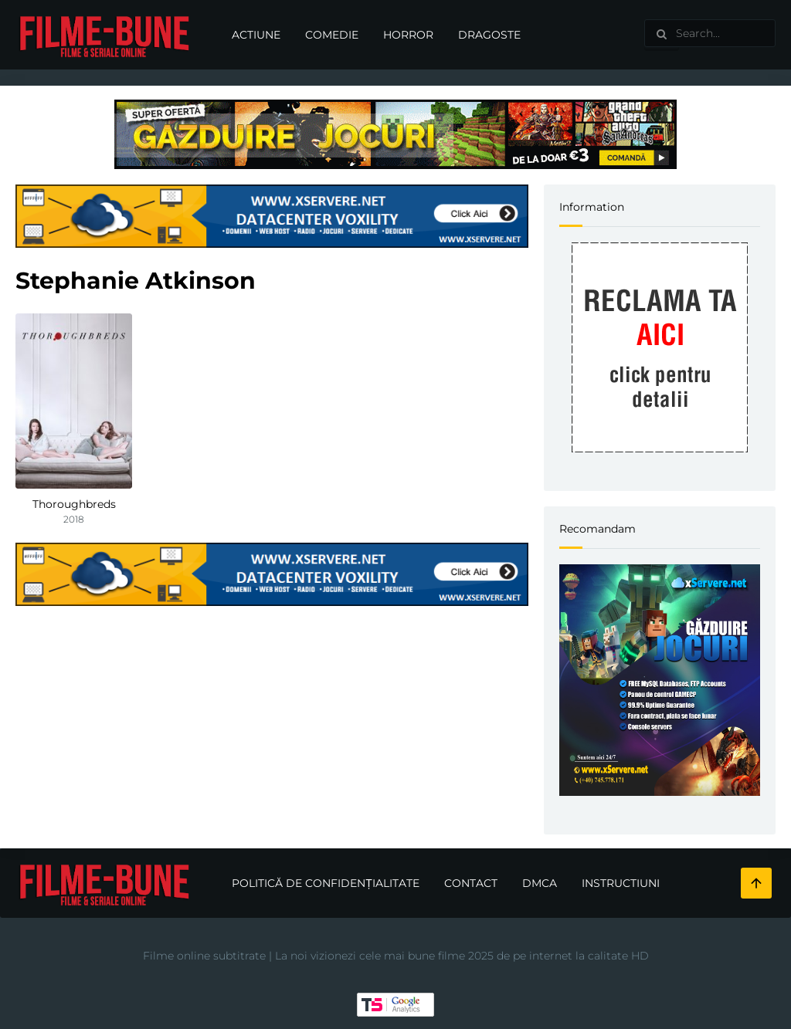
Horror (408, 35)
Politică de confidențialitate (325, 883)
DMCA (539, 883)
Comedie (331, 35)
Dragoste (489, 35)
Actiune (256, 35)
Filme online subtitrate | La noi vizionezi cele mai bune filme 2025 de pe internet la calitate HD (396, 956)
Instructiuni (621, 883)
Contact (470, 883)
